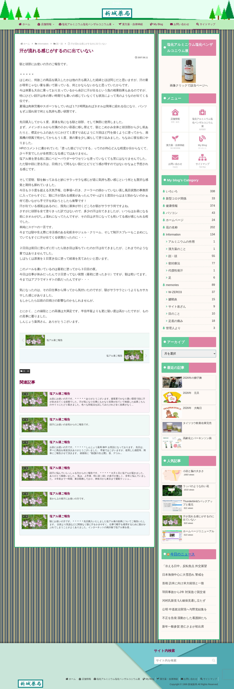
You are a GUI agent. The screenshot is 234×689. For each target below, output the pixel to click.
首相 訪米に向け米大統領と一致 (183, 583)
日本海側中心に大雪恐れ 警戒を (183, 574)
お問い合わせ (188, 679)
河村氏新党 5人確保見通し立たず (184, 600)
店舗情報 (82, 679)
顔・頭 (24, 371)
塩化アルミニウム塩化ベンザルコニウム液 (114, 679)
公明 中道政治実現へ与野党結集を (184, 609)
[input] (185, 660)
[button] (214, 660)
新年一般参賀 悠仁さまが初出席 (183, 626)
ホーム (67, 679)
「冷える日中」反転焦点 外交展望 (184, 566)
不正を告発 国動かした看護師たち (184, 618)
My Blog (146, 679)
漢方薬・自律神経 (166, 679)
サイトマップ (208, 679)
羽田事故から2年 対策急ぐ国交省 (184, 592)
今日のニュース (182, 554)
